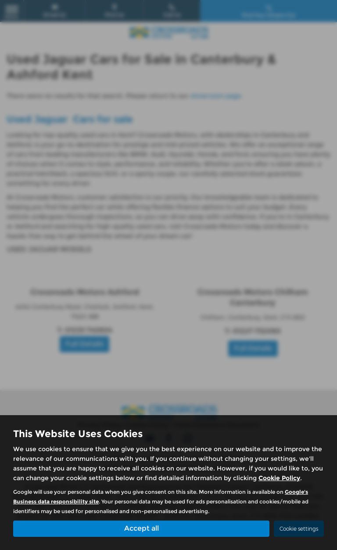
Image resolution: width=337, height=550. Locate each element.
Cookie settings (299, 528)
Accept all (141, 528)
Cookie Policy (279, 478)
